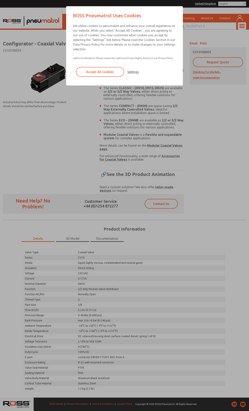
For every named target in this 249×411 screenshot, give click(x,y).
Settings (133, 72)
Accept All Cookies (100, 72)
